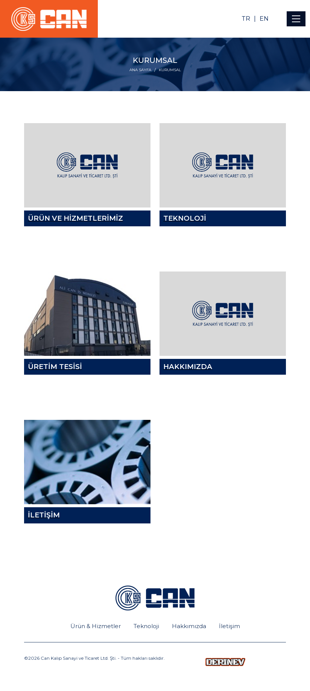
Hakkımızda (189, 626)
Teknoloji (146, 626)
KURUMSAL (170, 70)
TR (246, 18)
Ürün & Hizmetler (95, 626)
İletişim (229, 626)
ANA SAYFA (140, 70)
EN (264, 18)
